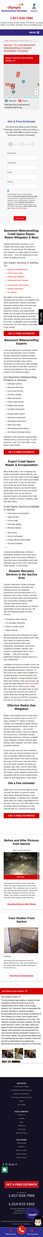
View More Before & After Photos (21, 904)
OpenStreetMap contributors (31, 97)
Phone (10, 182)
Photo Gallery (21, 1154)
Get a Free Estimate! (21, 333)
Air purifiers (12, 292)
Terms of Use (15, 208)
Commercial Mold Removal (21, 1097)
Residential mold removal (17, 280)
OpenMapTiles (17, 97)
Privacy (24, 208)
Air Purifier (21, 1105)
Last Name (11, 163)
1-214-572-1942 (21, 1204)
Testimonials (21, 1143)
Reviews (21, 1147)
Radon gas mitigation (16, 277)
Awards (21, 1118)
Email (9, 172)
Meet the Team (21, 1133)
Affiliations (21, 1126)
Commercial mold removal (18, 285)
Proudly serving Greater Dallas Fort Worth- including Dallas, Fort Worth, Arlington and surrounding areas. (21, 24)
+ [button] (36, 89)
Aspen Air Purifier (31, 684)
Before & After (21, 1150)
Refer (21, 1101)
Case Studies (21, 1157)
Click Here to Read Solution (22, 976)
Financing (21, 1129)
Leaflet (9, 97)
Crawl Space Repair (21, 1086)
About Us (21, 1115)
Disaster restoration (15, 289)
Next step (20, 218)
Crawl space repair (15, 273)
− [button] (36, 93)
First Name (11, 153)
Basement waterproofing (17, 269)
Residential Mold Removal (21, 1090)
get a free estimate (21, 1184)
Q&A (21, 1122)
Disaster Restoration (21, 1094)
